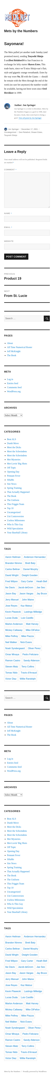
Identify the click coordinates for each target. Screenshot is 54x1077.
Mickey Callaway (13, 630)
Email (8, 227)
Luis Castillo (27, 618)
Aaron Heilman (13, 557)
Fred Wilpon (11, 581)
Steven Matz (11, 666)
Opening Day (13, 471)
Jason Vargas (26, 593)
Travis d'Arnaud (29, 672)
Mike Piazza (27, 636)
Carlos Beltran (12, 569)
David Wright (11, 575)
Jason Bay (10, 593)
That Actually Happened (18, 492)
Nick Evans (26, 642)
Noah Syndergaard (15, 648)
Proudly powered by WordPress (35, 1071)
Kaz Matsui (26, 605)
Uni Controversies (15, 516)
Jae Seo (41, 587)
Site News (11, 484)
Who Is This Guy (15, 524)
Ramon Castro (12, 660)
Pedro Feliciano (30, 654)
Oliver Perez (34, 648)
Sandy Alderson (31, 660)
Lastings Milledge (33, 612)
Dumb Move (13, 443)
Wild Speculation (15, 528)
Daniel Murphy (30, 569)
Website (9, 241)
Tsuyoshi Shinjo (10, 135)
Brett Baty (30, 563)
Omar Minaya (12, 654)
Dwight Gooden (30, 575)
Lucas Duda (11, 618)
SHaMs (10, 480)
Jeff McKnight (13, 351)
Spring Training (14, 488)
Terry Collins (27, 666)
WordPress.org (14, 391)
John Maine (28, 599)
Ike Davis (10, 587)
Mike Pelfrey (11, 636)
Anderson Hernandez (35, 557)
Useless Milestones (16, 520)
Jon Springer (13, 129)
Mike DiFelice (33, 630)
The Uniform (13, 500)
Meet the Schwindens (17, 451)
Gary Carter (27, 581)
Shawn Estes (36, 132)
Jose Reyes (11, 605)
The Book (11, 355)
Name (8, 213)
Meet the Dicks (14, 447)
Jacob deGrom (25, 587)
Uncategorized (10, 132)
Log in (10, 379)
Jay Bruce (42, 593)
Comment (10, 170)
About (10, 343)
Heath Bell (41, 581)
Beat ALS (11, 439)
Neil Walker (11, 642)
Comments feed (14, 387)
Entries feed (12, 383)
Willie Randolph (28, 679)
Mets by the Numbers (21, 31)
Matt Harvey (32, 624)
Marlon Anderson (14, 624)
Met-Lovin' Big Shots (17, 463)
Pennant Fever (13, 476)
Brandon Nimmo (13, 563)
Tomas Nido (11, 672)
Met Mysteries (13, 459)
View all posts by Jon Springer (30, 118)
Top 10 (10, 508)
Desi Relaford (24, 132)
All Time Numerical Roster (19, 347)
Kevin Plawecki (13, 612)
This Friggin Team (15, 504)
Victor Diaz (10, 679)
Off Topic (11, 467)
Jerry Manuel (12, 599)
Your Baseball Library (17, 532)
